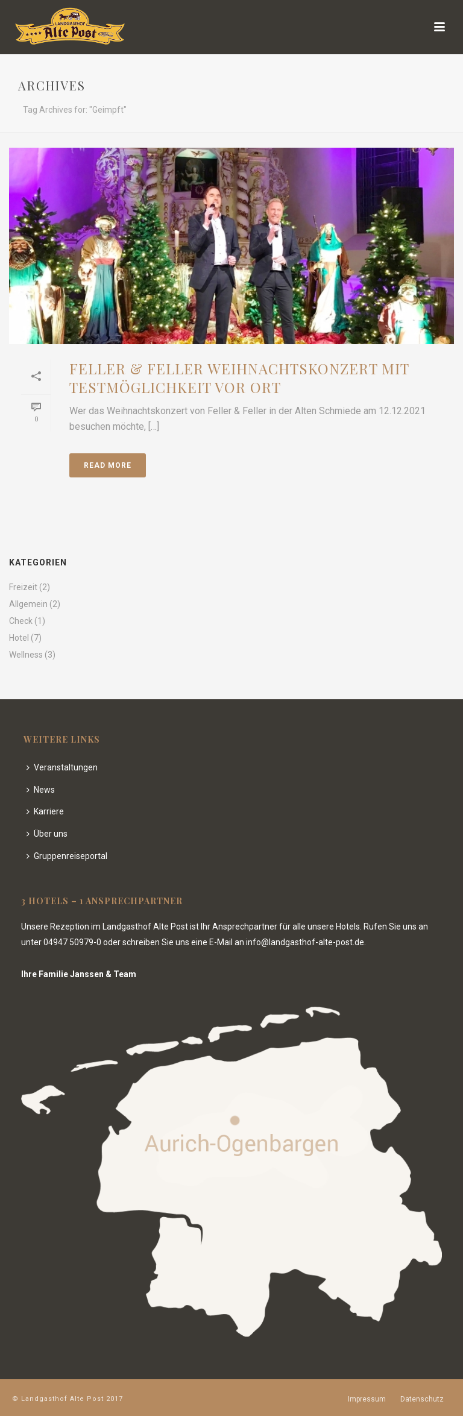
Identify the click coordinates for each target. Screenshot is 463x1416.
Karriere (45, 811)
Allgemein (28, 604)
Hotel (19, 638)
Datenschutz (422, 1399)
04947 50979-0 (72, 942)
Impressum (367, 1399)
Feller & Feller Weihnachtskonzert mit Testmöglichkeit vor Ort (239, 378)
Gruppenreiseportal (67, 856)
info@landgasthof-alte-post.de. (306, 942)
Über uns (47, 834)
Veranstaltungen (62, 767)
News (41, 790)
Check (21, 621)
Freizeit (23, 587)
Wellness (26, 654)
